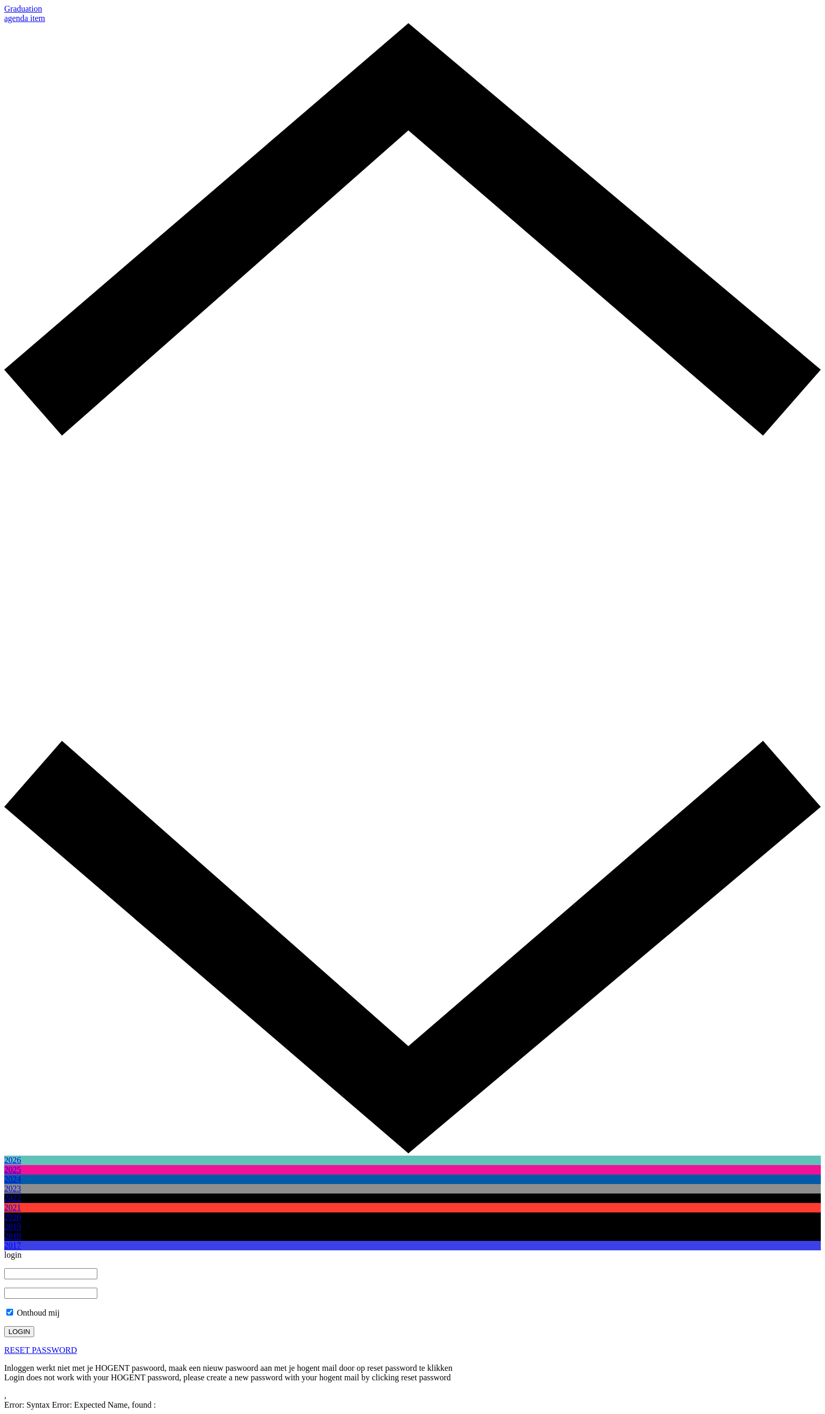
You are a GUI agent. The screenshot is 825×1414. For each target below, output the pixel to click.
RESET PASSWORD (40, 1350)
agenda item (24, 18)
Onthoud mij (32, 1312)
